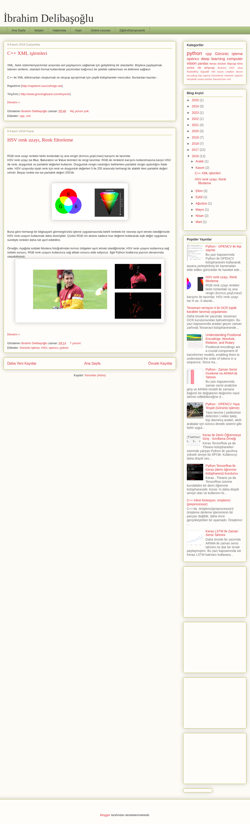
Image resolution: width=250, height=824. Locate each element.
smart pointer (205, 79)
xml (28, 116)
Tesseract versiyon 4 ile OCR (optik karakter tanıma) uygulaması (212, 309)
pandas (203, 63)
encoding (192, 75)
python (64, 347)
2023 (196, 112)
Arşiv (78, 30)
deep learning (213, 59)
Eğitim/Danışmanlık (132, 30)
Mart (199, 222)
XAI (213, 71)
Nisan (200, 215)
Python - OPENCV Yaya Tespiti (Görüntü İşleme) (223, 406)
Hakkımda (59, 30)
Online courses (100, 30)
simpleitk (192, 79)
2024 (196, 106)
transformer (219, 79)
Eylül (199, 197)
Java (240, 67)
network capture (233, 75)
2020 (196, 131)
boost (220, 71)
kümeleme (217, 75)
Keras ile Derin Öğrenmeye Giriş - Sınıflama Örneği (222, 437)
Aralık (200, 161)
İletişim (39, 30)
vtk (199, 67)
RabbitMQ (192, 71)
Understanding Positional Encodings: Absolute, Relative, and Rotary (223, 338)
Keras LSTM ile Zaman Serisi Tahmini (222, 533)
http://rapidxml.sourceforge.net (42, 86)
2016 (196, 156)
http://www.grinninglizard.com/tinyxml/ (45, 94)
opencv (53, 347)
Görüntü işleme (30, 347)
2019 (196, 137)
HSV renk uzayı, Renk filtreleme (40, 140)
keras (213, 63)
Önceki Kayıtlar (160, 363)
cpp (22, 116)
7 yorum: (76, 343)
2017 (196, 150)
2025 (196, 100)
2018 (196, 143)
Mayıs (200, 209)
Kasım (200, 167)
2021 (196, 125)
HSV (44, 347)
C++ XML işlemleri (27, 53)
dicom (239, 71)
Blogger (105, 815)
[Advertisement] (215, 591)
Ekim (199, 191)
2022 (196, 119)
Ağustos (201, 203)
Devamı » (13, 102)
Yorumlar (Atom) (95, 375)
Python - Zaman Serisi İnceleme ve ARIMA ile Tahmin (222, 373)
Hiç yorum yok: (80, 111)
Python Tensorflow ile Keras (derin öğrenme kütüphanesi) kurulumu (222, 469)
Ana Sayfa (18, 30)
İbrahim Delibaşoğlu (49, 18)
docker (222, 63)
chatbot (230, 71)
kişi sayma (204, 75)
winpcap (209, 67)
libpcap (231, 63)
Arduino (222, 67)
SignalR (204, 71)
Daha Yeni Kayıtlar (21, 363)
